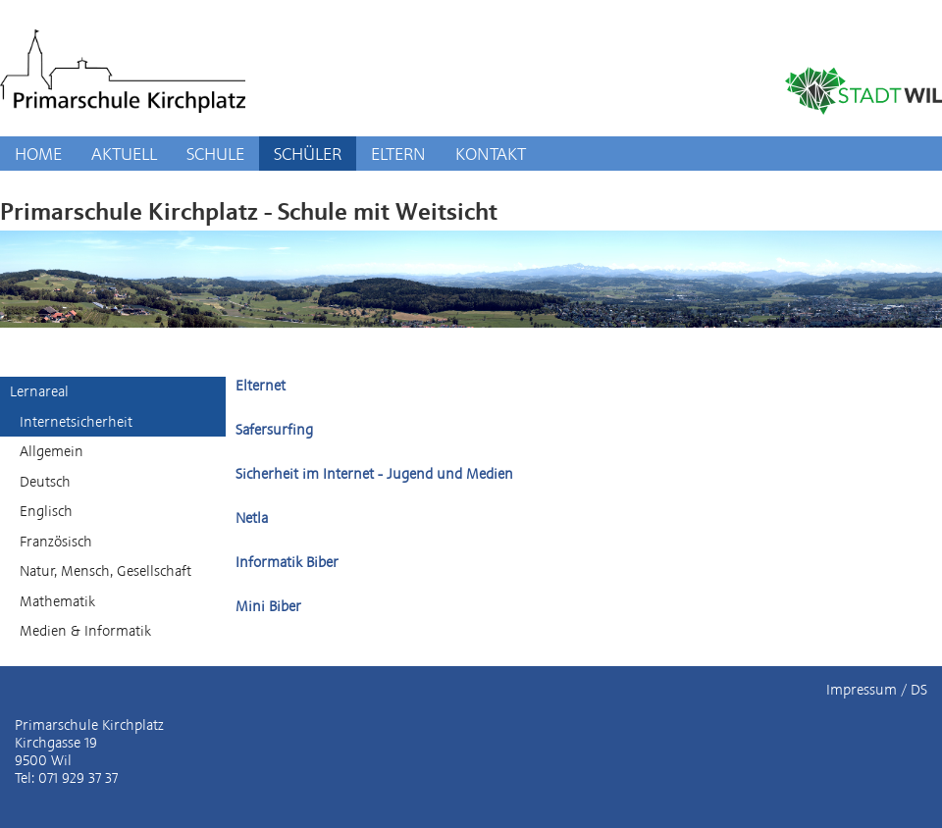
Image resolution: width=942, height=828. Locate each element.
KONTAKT (490, 153)
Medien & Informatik (85, 631)
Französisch (56, 541)
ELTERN (398, 153)
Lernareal (39, 391)
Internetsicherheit (76, 422)
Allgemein (51, 451)
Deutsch (45, 482)
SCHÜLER (307, 153)
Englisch (46, 511)
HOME (38, 153)
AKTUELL (124, 153)
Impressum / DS (876, 690)
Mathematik (57, 601)
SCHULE (215, 153)
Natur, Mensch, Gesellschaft (105, 571)
